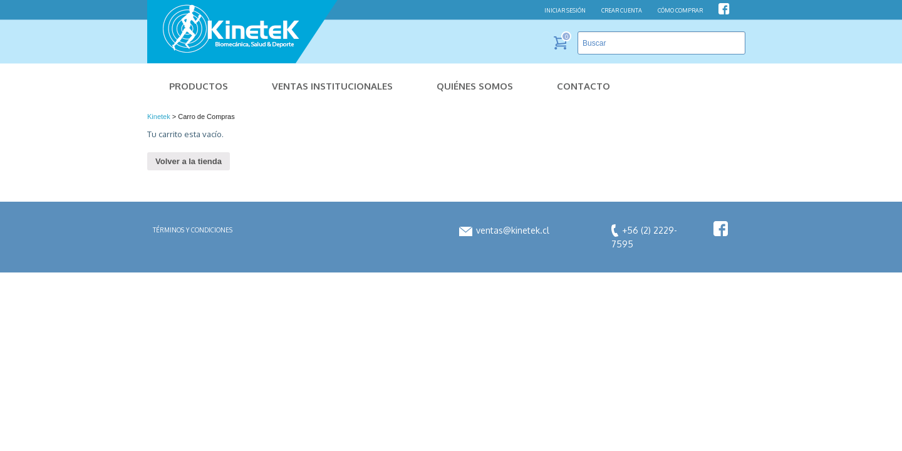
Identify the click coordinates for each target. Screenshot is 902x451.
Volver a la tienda (188, 161)
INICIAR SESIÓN (565, 10)
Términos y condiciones (192, 230)
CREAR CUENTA (621, 10)
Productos (198, 86)
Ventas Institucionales (332, 86)
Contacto (583, 86)
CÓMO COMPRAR (680, 10)
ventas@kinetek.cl (504, 230)
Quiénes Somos (475, 86)
